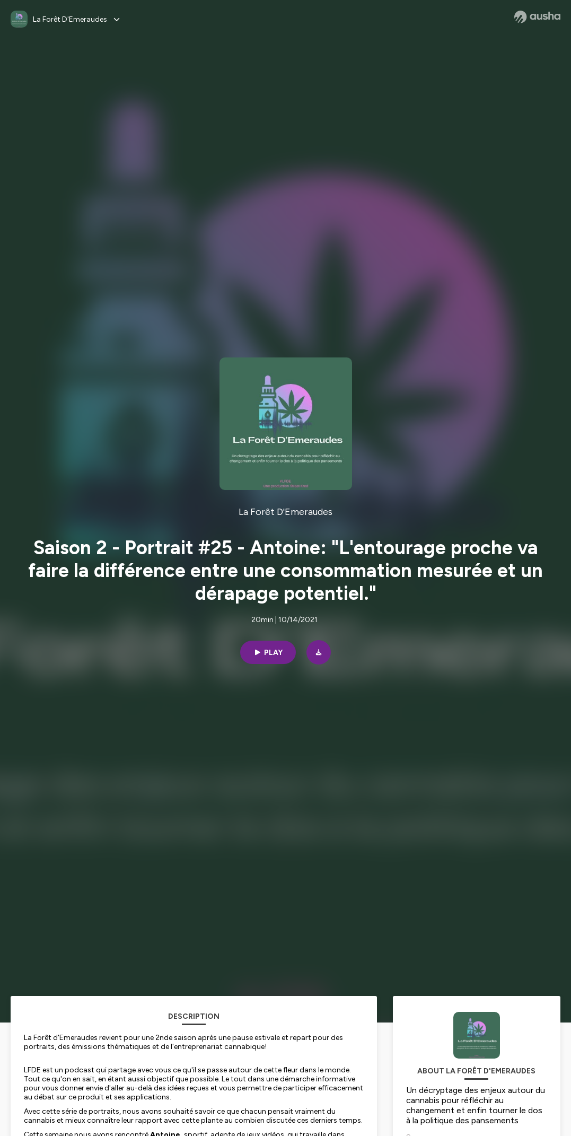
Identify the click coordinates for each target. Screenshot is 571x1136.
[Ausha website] (537, 17)
